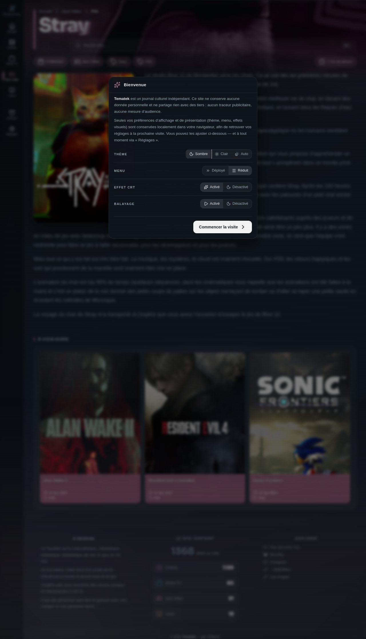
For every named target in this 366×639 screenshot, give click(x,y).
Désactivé (237, 187)
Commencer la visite (222, 227)
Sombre (198, 154)
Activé (212, 187)
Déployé (215, 170)
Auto (241, 154)
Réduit (240, 170)
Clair (221, 154)
